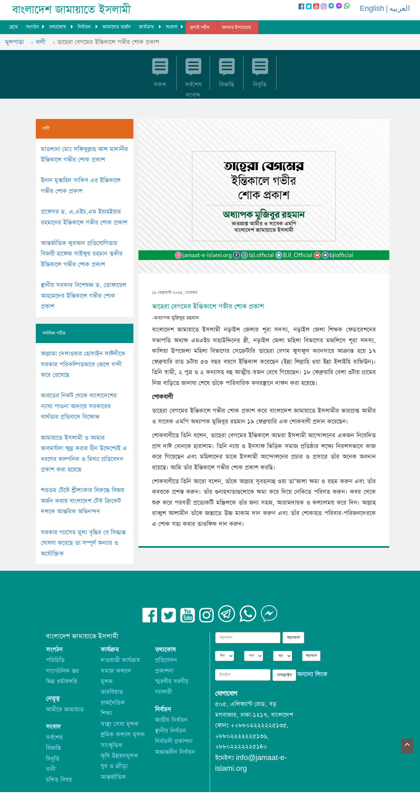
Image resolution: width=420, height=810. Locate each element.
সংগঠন (32, 26)
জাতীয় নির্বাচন (171, 720)
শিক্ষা (106, 713)
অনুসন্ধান (293, 637)
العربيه (399, 8)
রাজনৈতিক (113, 702)
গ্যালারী (163, 692)
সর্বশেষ (54, 737)
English (372, 8)
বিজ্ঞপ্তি (53, 748)
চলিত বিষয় (59, 780)
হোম (13, 26)
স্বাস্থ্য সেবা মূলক (119, 724)
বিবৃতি (52, 759)
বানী (50, 769)
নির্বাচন (85, 26)
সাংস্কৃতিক (112, 745)
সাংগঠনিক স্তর (62, 671)
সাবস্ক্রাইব (284, 675)
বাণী (40, 42)
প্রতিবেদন (166, 660)
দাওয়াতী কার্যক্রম (120, 660)
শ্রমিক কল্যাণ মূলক (123, 734)
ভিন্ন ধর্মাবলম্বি (61, 681)
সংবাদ (172, 26)
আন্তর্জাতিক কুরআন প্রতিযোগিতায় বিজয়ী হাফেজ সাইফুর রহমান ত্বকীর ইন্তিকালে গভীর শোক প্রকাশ (82, 254)
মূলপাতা (14, 42)
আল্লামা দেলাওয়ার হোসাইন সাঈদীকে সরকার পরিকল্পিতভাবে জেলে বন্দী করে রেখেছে (83, 364)
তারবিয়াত (112, 692)
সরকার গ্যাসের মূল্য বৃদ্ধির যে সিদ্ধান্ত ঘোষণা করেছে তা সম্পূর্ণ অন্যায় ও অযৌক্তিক (83, 543)
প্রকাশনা (164, 671)
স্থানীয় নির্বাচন (170, 731)
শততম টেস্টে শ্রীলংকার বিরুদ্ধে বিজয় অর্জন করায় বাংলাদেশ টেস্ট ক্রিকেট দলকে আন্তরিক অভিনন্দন (82, 501)
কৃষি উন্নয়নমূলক (119, 756)
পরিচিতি (55, 660)
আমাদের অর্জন (116, 26)
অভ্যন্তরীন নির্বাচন (175, 752)
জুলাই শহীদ (200, 27)
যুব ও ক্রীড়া (114, 766)
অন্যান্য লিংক (312, 674)
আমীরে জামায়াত (65, 709)
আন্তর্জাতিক (113, 777)
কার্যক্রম (147, 26)
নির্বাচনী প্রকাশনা (173, 741)
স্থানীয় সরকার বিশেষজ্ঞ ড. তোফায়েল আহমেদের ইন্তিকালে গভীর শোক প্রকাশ (83, 296)
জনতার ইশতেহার (236, 27)
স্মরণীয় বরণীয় (171, 681)
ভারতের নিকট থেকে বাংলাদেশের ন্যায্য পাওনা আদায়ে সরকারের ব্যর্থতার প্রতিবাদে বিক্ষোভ (79, 406)
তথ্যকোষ (58, 26)
